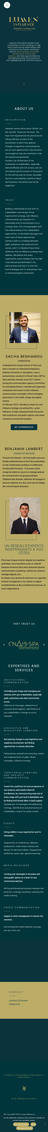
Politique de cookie (24, 1128)
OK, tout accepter (21, 1124)
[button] (4, 644)
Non (33, 1124)
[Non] (45, 1123)
